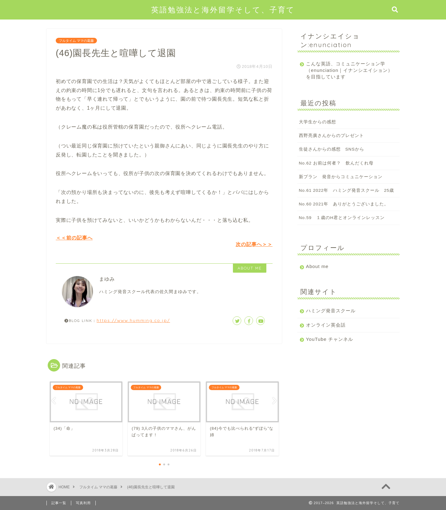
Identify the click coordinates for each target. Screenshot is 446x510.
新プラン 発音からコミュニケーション (341, 176)
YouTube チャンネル (329, 339)
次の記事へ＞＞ (254, 244)
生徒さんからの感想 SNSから (331, 149)
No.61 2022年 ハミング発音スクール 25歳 (346, 190)
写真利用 (83, 503)
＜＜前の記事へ (74, 237)
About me (317, 266)
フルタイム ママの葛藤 (76, 40)
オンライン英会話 (326, 325)
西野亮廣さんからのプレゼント (331, 135)
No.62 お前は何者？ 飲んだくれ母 (336, 163)
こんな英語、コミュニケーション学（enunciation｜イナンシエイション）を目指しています (345, 70)
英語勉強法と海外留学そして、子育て (223, 9)
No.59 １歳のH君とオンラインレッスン (342, 217)
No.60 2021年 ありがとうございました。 (344, 204)
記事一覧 (58, 503)
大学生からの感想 (317, 122)
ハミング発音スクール (331, 310)
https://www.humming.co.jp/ (133, 320)
